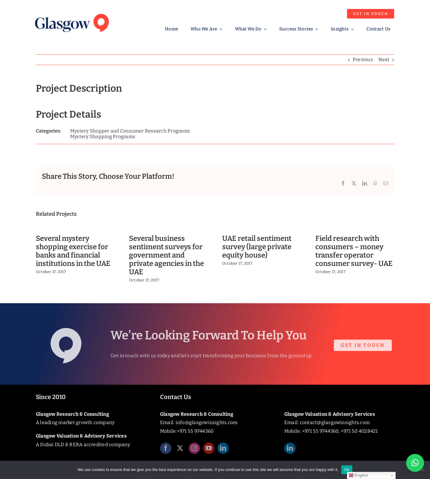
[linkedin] (223, 450)
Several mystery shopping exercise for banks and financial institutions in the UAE (73, 250)
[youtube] (208, 450)
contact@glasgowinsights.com (335, 422)
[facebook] (165, 450)
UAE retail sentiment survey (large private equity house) (256, 246)
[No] (423, 470)
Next (383, 59)
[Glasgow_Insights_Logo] (71, 13)
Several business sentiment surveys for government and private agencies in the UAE (166, 255)
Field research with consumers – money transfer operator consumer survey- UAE (354, 250)
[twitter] (180, 450)
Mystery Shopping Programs (102, 136)
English (358, 475)
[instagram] (194, 450)
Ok (346, 469)
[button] (415, 463)
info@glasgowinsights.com (207, 422)
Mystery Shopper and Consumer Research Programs (130, 131)
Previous (363, 59)
